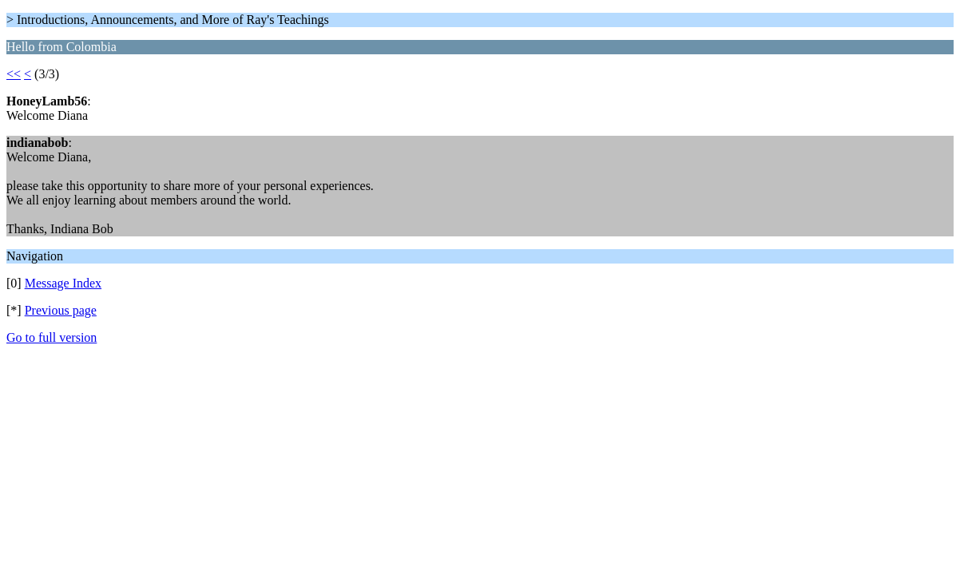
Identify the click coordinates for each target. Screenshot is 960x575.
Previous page (61, 310)
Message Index (63, 283)
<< (13, 74)
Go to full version (51, 337)
